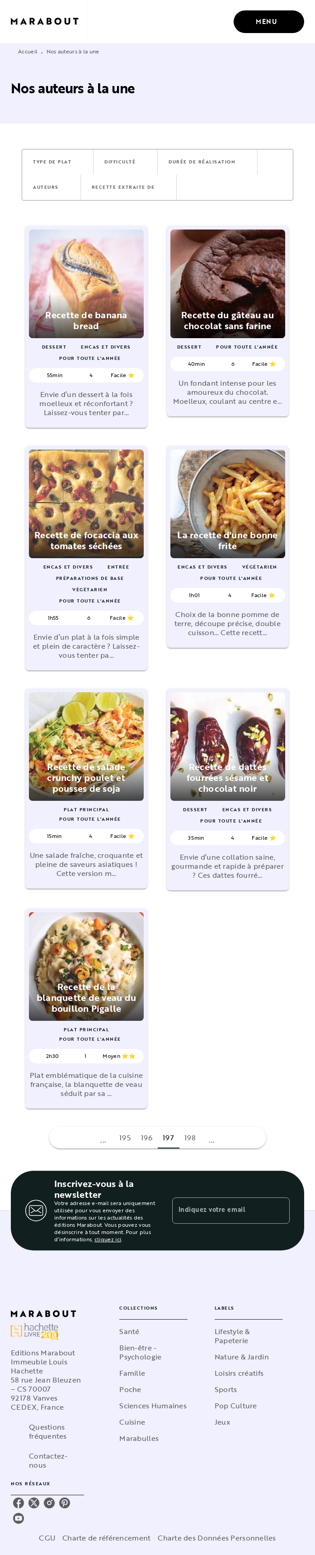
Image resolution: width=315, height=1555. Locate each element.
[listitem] (18, 1503)
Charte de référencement (106, 1537)
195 (125, 1137)
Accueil (28, 51)
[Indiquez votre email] (220, 1210)
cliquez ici (107, 1239)
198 (190, 1137)
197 (168, 1137)
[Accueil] (49, 21)
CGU (47, 1537)
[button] (57, 162)
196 (147, 1137)
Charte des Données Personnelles (217, 1537)
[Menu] (269, 21)
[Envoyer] (279, 1210)
